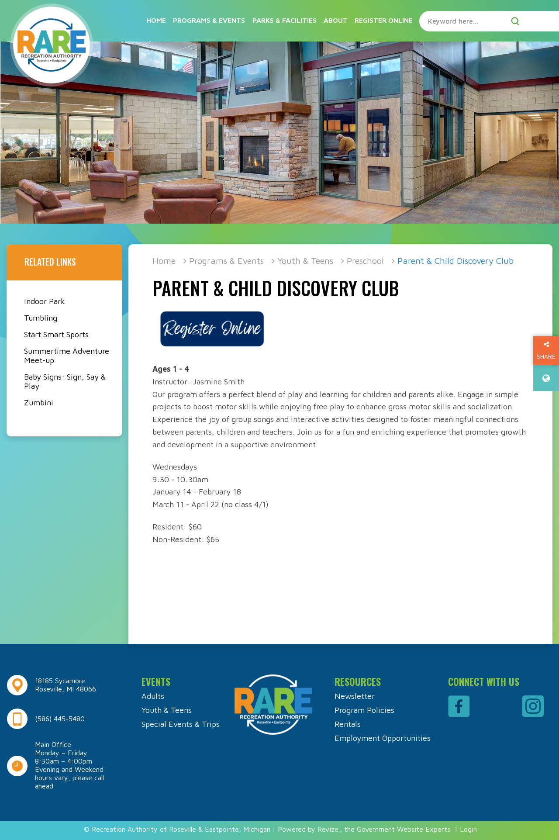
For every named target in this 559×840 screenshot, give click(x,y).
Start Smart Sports (56, 334)
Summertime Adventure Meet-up (66, 355)
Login (468, 829)
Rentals (348, 724)
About (336, 20)
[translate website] (546, 378)
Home (156, 20)
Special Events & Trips (180, 724)
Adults (152, 696)
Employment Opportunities (383, 738)
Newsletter (355, 696)
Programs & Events (209, 20)
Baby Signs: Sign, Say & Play (65, 381)
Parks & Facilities (284, 20)
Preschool (365, 261)
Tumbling (40, 317)
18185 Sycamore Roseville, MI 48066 (65, 685)
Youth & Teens (305, 261)
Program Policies (364, 710)
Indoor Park (44, 301)
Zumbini (38, 402)
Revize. (328, 829)
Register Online (384, 20)
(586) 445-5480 (60, 718)
